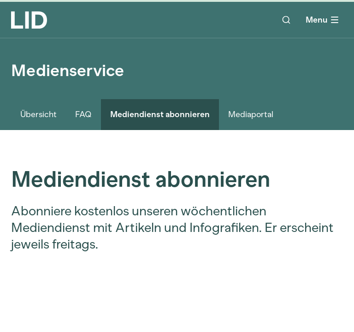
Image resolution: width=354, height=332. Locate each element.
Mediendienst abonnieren (160, 114)
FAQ (83, 114)
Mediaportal (250, 114)
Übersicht (38, 114)
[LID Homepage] (29, 20)
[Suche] (286, 19)
